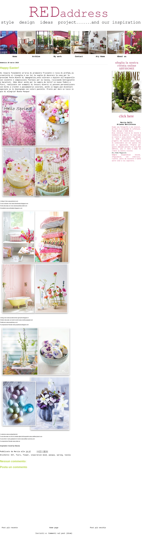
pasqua (52, 455)
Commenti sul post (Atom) (60, 533)
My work (58, 57)
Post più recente (10, 528)
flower (26, 455)
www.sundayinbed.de (12, 434)
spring (60, 455)
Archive (36, 57)
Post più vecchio (98, 528)
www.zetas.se (16, 441)
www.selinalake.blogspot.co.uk (14, 208)
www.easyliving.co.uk (11, 322)
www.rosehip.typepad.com (26, 320)
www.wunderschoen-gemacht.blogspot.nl (18, 317)
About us (121, 57)
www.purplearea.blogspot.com (21, 324)
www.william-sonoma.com (28, 439)
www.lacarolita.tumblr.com (20, 205)
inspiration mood (39, 455)
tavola (68, 455)
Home (15, 57)
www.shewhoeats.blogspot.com (20, 203)
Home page (53, 528)
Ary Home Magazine (119, 153)
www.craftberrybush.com (35, 436)
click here (126, 116)
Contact (79, 57)
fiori (18, 455)
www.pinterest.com (13, 201)
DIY (12, 455)
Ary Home (100, 57)
